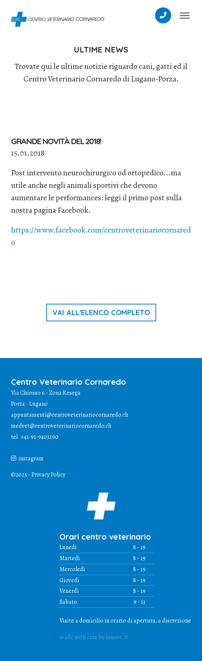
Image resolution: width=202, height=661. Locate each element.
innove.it (117, 637)
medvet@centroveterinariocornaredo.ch (61, 426)
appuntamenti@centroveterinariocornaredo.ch (69, 415)
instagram (27, 458)
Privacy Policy (48, 475)
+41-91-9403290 (39, 437)
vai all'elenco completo (101, 312)
